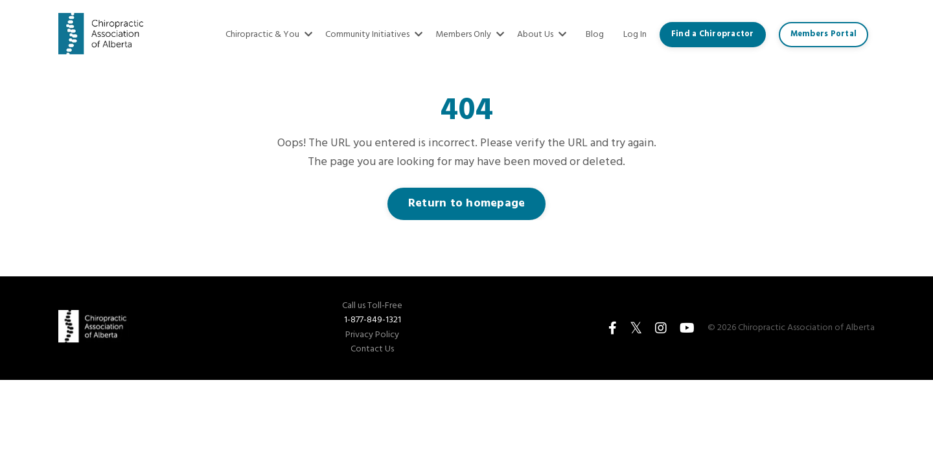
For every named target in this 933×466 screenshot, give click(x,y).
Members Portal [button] (823, 34)
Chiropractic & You (268, 35)
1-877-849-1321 (372, 320)
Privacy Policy (372, 335)
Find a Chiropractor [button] (712, 34)
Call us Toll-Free (372, 306)
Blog (595, 35)
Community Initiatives (373, 35)
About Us (541, 35)
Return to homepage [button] (466, 203)
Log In (635, 34)
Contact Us (372, 349)
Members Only (469, 35)
